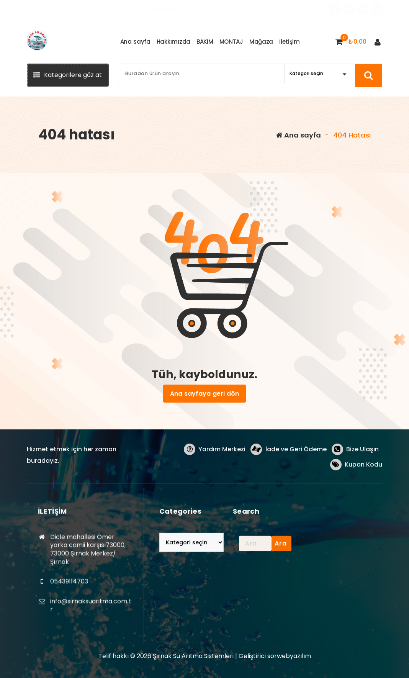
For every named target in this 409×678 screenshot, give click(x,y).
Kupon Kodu (363, 485)
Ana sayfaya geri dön (204, 393)
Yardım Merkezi (223, 470)
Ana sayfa (298, 135)
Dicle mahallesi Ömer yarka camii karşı (78, 9)
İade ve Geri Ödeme (296, 470)
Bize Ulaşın (362, 470)
